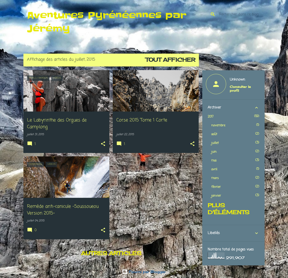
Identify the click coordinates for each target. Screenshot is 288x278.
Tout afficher (170, 59)
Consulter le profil (240, 88)
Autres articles (111, 253)
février (216, 187)
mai (213, 160)
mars (215, 178)
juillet (215, 143)
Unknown (237, 79)
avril (214, 169)
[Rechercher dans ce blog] (241, 14)
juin (214, 152)
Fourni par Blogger (144, 271)
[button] (103, 144)
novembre (218, 125)
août (214, 134)
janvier (216, 196)
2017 (211, 116)
